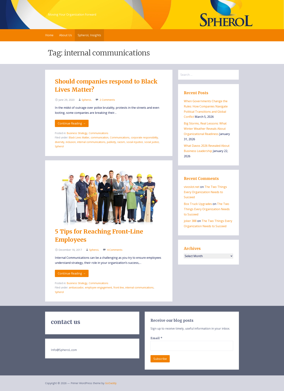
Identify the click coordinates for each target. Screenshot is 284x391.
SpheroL (87, 99)
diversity (59, 142)
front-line (118, 287)
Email (156, 338)
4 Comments (114, 249)
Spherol (59, 146)
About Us (65, 35)
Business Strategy (77, 133)
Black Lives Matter (79, 137)
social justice (151, 142)
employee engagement (98, 287)
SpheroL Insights (89, 35)
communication (99, 137)
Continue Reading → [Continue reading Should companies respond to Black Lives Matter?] (72, 123)
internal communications (91, 142)
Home (49, 35)
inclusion (71, 142)
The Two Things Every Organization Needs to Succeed (205, 192)
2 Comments (107, 99)
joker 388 (190, 221)
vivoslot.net (191, 187)
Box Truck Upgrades (198, 204)
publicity (111, 142)
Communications (98, 133)
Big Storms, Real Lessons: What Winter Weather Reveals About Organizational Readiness (205, 128)
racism (121, 142)
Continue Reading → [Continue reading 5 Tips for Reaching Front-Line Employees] (72, 273)
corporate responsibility (144, 137)
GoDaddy (110, 383)
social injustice (134, 142)
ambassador (76, 287)
